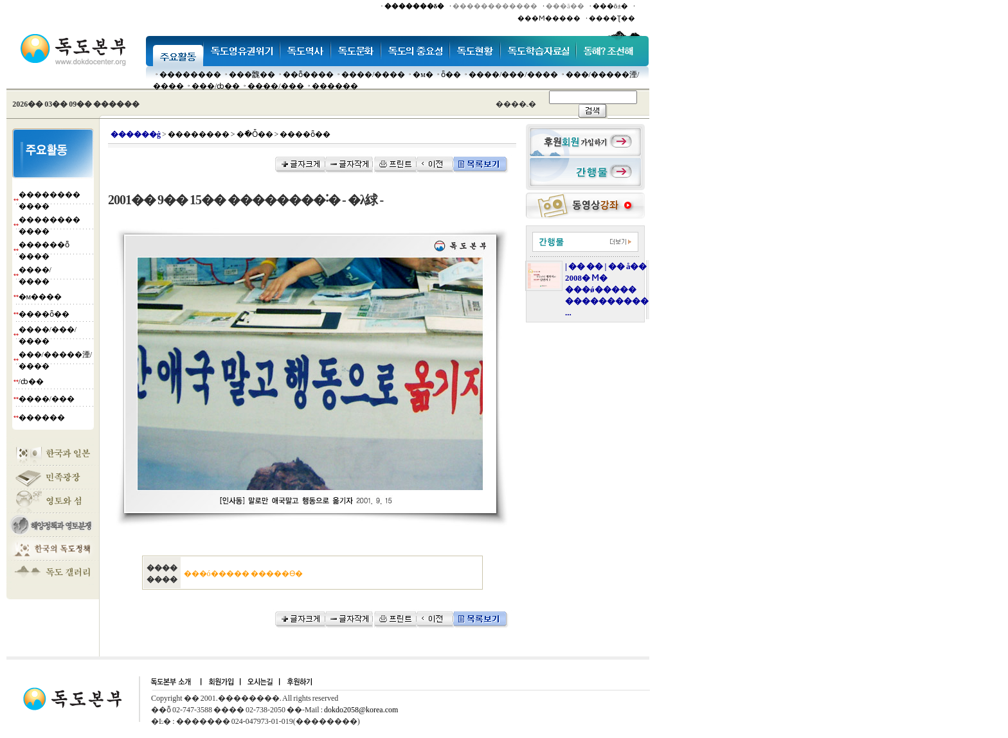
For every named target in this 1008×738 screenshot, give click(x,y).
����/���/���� (513, 74)
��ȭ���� (308, 74)
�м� (423, 74)
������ (335, 86)
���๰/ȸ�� (216, 86)
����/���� (373, 74)
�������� (190, 74)
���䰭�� (252, 74)
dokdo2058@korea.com (361, 709)
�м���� (40, 296)
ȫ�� (451, 74)
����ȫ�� (44, 314)
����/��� (275, 86)
